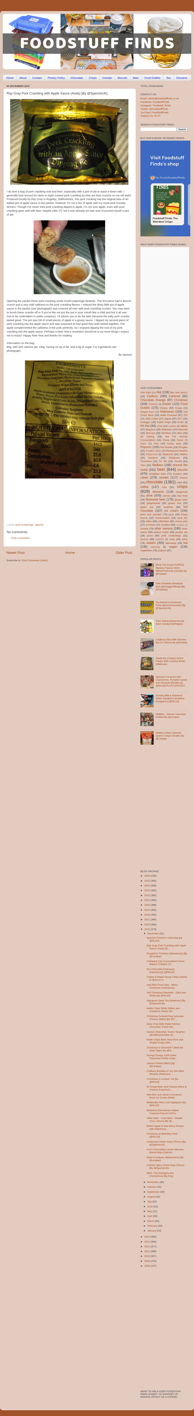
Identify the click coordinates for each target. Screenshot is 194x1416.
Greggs (178, 408)
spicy (185, 539)
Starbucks (174, 457)
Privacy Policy (56, 77)
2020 (147, 905)
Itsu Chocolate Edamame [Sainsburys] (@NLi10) (161, 970)
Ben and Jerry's (179, 392)
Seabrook (167, 454)
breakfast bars (157, 473)
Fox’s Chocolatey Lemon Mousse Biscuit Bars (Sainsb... (165, 1151)
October (152, 1187)
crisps (182, 486)
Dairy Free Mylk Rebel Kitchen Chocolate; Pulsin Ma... (163, 1025)
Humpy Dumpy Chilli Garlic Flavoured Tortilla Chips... (162, 1057)
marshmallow (162, 518)
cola (164, 487)
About (23, 77)
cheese (183, 477)
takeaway (171, 543)
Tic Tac (163, 461)
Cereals (107, 77)
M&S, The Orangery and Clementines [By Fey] (160, 1174)
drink (149, 495)
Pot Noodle (166, 447)
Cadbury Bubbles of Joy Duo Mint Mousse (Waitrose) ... (165, 1072)
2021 (147, 900)
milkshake (163, 521)
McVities (166, 433)
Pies (156, 443)
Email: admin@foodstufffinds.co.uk (159, 98)
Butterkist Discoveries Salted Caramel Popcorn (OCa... (162, 1112)
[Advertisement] (62, 498)
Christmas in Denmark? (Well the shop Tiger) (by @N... (165, 1049)
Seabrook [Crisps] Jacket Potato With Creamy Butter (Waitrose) (170, 661)
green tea (146, 507)
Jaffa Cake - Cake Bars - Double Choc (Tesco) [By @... (165, 1119)
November (153, 1182)
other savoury (163, 528)
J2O (185, 415)
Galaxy (164, 408)
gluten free (174, 503)
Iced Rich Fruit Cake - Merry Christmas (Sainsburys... (162, 986)
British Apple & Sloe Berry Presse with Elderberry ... (165, 1127)
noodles (165, 524)
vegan (173, 546)
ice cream (171, 510)
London (172, 426)
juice (171, 514)
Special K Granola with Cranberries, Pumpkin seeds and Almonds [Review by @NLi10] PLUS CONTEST (171, 681)
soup (172, 539)
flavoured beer (155, 499)
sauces (144, 539)
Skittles (183, 454)
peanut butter (161, 532)
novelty (144, 528)
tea (185, 542)
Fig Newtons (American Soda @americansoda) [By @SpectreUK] (171, 605)
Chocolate (77, 77)
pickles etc (182, 532)
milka (149, 521)
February (152, 1225)
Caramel (174, 396)
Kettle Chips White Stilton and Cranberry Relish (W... (163, 1010)
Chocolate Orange (153, 400)
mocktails (150, 525)
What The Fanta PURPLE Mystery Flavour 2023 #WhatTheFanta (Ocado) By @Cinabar (171, 569)
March (151, 1221)
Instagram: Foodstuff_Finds (155, 105)
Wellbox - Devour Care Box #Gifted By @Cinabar (171, 715)
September (153, 1191)
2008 (147, 1265)
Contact (37, 77)
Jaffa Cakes (152, 418)
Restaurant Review (177, 450)
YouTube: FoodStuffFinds (154, 112)
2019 (147, 910)
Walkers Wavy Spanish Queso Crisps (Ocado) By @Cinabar (170, 735)
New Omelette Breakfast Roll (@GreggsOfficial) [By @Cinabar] (170, 586)
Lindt (159, 426)
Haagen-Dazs (147, 412)
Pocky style (174, 443)
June (150, 1206)
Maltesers (166, 429)
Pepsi (143, 443)
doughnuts (182, 492)
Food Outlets (152, 77)
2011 (147, 1251)
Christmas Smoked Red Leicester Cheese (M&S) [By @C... (165, 1018)
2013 (147, 1241)
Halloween (167, 411)
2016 (147, 924)
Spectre (39, 524)
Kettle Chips (164, 422)
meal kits (182, 518)
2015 (147, 929)
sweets (151, 542)
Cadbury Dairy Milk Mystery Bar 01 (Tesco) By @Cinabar (171, 641)
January (152, 1230)
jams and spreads (150, 514)
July (149, 1201)
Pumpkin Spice (153, 451)
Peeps (180, 440)
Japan (167, 418)
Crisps (93, 77)
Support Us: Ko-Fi (150, 115)
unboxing (155, 547)
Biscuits (122, 77)
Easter (166, 403)
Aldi (158, 392)
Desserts (181, 77)
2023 (147, 890)
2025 (147, 880)
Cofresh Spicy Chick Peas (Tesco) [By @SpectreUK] (165, 1166)
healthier (168, 507)
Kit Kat (144, 425)
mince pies (181, 521)
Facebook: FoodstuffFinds (154, 102)
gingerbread (153, 503)
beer (161, 469)
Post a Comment (20, 538)
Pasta (166, 440)
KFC (179, 418)
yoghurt (162, 550)
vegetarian (146, 550)
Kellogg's (145, 422)
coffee (144, 486)
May (150, 1211)
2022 (147, 895)
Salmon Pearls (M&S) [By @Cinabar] (161, 1065)
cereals (164, 477)
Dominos (153, 404)
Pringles (183, 447)
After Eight (145, 392)
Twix (142, 465)
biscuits (183, 469)
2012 (147, 1246)
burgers (177, 473)
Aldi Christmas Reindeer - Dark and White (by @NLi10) (166, 994)
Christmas (181, 400)
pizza (150, 535)
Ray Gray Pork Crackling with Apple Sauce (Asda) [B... (166, 947)
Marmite (183, 429)
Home (10, 77)
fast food (182, 495)
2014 (147, 1236)
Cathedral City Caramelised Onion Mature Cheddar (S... (166, 963)
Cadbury (152, 396)
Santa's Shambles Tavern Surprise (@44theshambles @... (166, 1033)
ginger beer (181, 499)
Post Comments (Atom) (35, 560)
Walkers (157, 465)
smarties (160, 539)
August (151, 1196)
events (166, 495)
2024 (147, 885)
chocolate (154, 482)
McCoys (150, 433)
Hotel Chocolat (168, 415)
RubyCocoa (152, 454)
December (153, 933)
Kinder (180, 422)
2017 (147, 919)
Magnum (151, 429)
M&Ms (184, 426)
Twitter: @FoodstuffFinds (154, 109)
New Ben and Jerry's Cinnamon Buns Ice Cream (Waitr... (164, 1096)
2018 (147, 914)
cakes (144, 477)
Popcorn (146, 447)
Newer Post (15, 553)
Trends (178, 461)
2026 (147, 875)
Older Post (124, 553)
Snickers (153, 457)
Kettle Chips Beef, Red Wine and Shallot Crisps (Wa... (165, 1041)
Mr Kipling (147, 436)
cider (179, 482)
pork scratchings (24, 524)
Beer (136, 77)
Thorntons (146, 461)
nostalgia (180, 525)
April (150, 1216)
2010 (147, 1256)
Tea (168, 77)
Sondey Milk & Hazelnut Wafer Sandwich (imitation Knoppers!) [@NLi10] (170, 698)
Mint (179, 433)
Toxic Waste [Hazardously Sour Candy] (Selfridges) (170, 622)
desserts (158, 491)
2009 (147, 1261)
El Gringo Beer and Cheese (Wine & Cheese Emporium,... (167, 1088)
